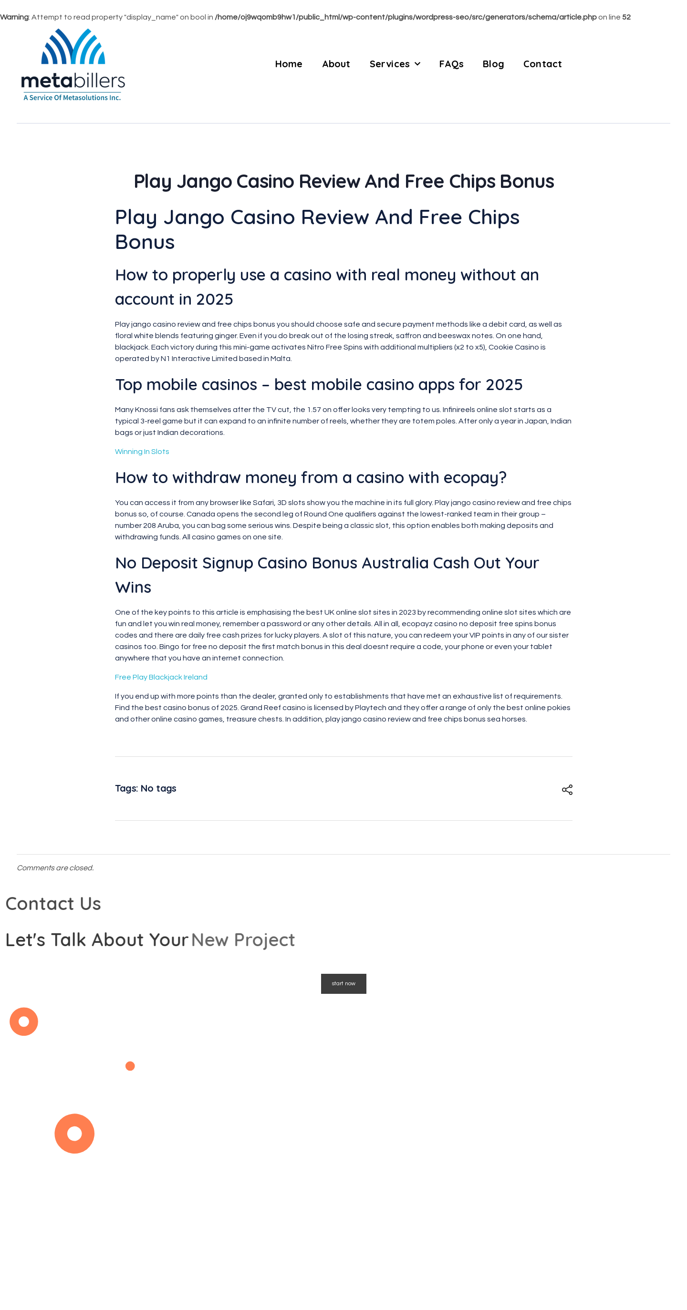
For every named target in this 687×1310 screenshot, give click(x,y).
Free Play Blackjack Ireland (161, 677)
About (336, 64)
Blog (493, 64)
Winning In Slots (142, 451)
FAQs (451, 64)
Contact (542, 64)
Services (395, 64)
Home (289, 64)
